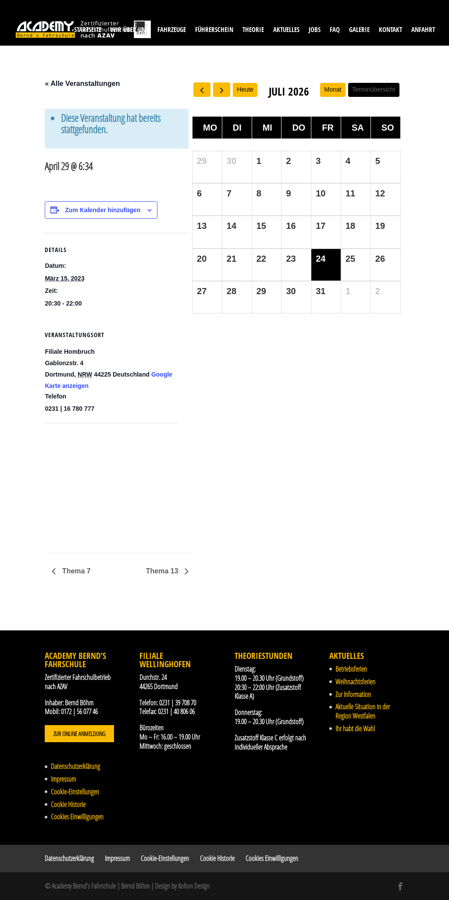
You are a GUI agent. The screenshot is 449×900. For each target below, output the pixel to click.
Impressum (63, 779)
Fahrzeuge (171, 30)
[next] (221, 89)
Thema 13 (163, 571)
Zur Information (353, 694)
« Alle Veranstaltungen (82, 83)
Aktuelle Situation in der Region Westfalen (362, 711)
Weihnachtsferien (355, 682)
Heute (245, 89)
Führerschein (214, 30)
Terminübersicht (374, 89)
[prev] (201, 89)
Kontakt (390, 30)
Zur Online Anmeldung (79, 733)
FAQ (335, 30)
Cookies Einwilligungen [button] (77, 817)
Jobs (315, 30)
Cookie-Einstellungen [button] (75, 792)
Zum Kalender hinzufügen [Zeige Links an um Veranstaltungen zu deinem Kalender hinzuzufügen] (102, 209)
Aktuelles (286, 30)
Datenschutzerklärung (75, 766)
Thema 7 (75, 571)
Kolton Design (194, 886)
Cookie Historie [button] (68, 804)
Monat (333, 89)
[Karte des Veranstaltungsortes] (91, 484)
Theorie (253, 30)
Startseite (87, 30)
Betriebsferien (351, 669)
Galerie (359, 30)
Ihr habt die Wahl (355, 728)
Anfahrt (423, 30)
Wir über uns (129, 30)
